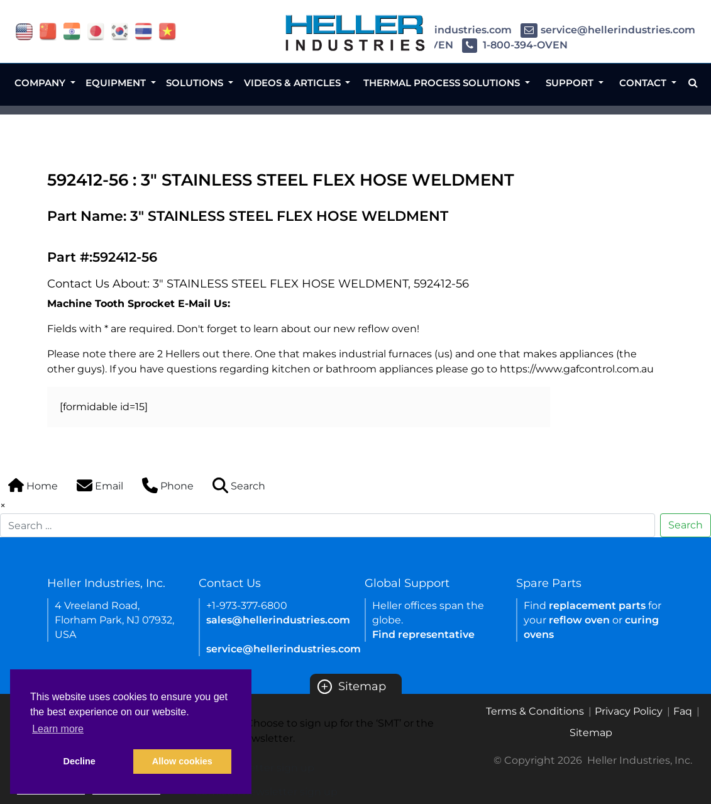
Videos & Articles (293, 83)
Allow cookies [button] (182, 761)
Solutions (196, 83)
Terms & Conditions (535, 711)
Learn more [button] (58, 728)
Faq (682, 711)
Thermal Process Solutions (442, 83)
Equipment (116, 83)
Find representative (423, 634)
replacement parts (597, 605)
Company (41, 83)
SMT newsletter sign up (255, 768)
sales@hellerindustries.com (278, 620)
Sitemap (351, 686)
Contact (644, 83)
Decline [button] (79, 761)
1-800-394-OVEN (515, 45)
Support (571, 83)
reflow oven (579, 620)
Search (685, 525)
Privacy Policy (629, 711)
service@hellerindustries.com (608, 30)
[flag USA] (24, 30)
